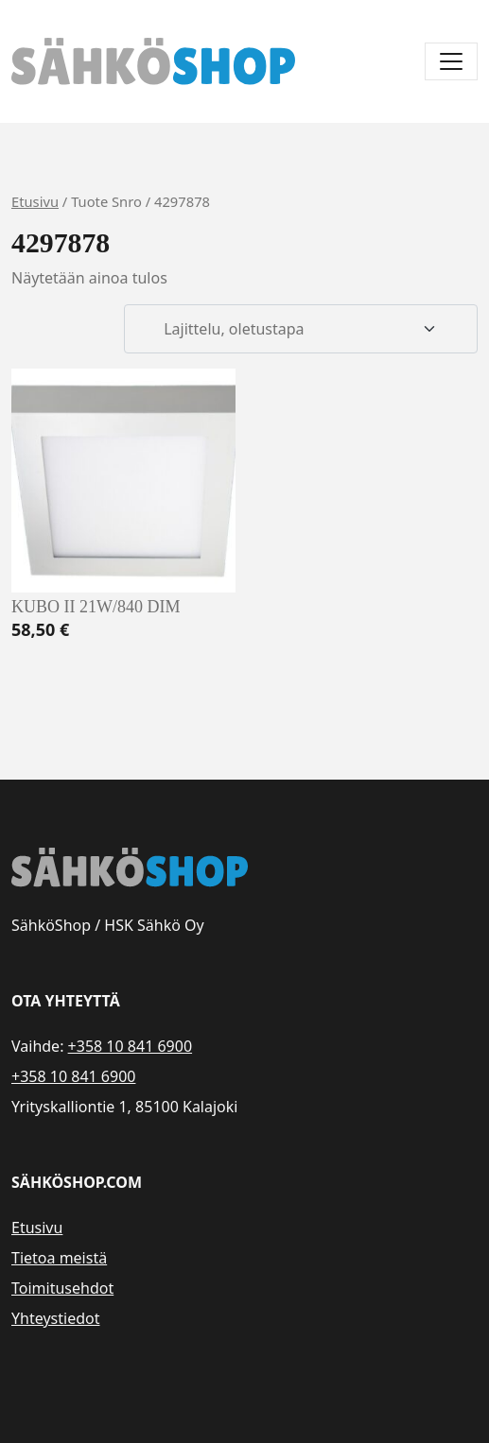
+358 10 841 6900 (130, 1046)
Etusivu (35, 201)
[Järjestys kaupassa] (301, 328)
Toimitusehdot (62, 1288)
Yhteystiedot (55, 1318)
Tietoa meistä (59, 1257)
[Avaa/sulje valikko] (451, 61)
